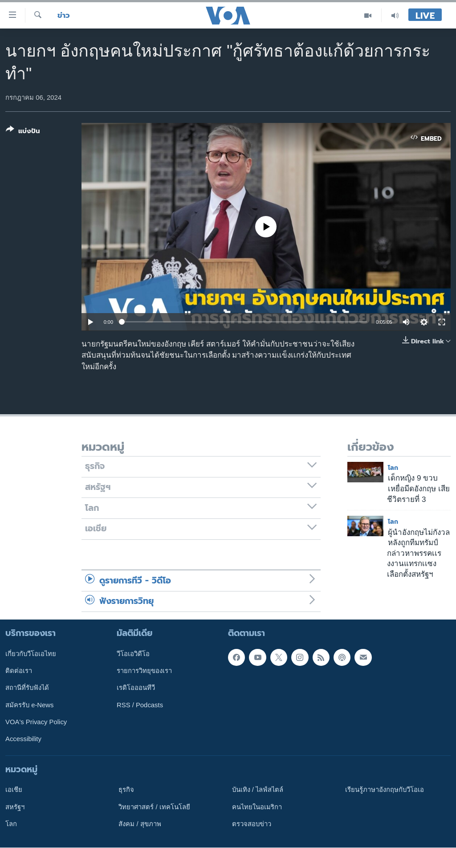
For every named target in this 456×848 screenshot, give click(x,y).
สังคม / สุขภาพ (139, 824)
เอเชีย (13, 790)
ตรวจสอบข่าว (251, 824)
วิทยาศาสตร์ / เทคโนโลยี (154, 807)
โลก (393, 468)
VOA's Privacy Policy (36, 722)
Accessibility (23, 739)
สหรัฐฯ (14, 807)
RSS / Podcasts (140, 705)
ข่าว (63, 15)
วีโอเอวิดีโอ (133, 653)
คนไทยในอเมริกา (257, 807)
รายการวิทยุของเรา (144, 670)
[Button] (23, 132)
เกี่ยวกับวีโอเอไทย (30, 653)
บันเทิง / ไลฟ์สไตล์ (257, 790)
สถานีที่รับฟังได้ (27, 688)
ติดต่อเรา (18, 670)
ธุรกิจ (126, 790)
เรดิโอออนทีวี (136, 688)
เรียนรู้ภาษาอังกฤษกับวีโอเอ (384, 790)
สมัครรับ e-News (29, 705)
